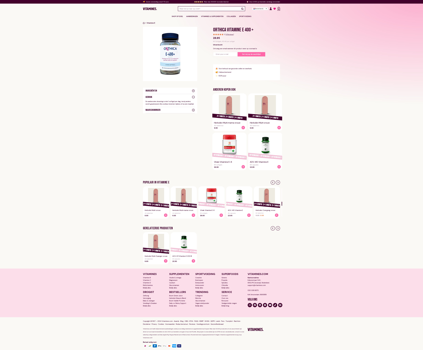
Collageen (230, 16)
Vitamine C (147, 280)
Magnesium (173, 280)
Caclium (172, 283)
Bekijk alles (147, 288)
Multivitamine (148, 285)
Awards (176, 321)
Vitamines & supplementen (212, 16)
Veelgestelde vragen (229, 303)
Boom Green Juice (176, 296)
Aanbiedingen (192, 16)
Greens (224, 278)
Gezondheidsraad (217, 324)
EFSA (191, 321)
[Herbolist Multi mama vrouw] (243, 127)
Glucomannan (174, 285)
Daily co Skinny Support (177, 303)
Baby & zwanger (149, 301)
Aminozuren (199, 285)
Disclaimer (146, 324)
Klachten (237, 321)
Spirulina (224, 283)
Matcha (198, 298)
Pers (222, 321)
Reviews (192, 324)
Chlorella (225, 285)
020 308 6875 (253, 290)
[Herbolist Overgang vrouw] (276, 215)
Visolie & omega (175, 278)
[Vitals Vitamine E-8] (243, 166)
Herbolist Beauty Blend (177, 298)
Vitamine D (147, 283)
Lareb (218, 321)
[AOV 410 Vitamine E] (279, 166)
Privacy (154, 324)
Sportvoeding (244, 16)
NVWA (207, 321)
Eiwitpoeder (199, 283)
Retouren (225, 301)
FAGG (196, 321)
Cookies (161, 324)
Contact (225, 296)
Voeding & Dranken (150, 303)
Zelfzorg (146, 296)
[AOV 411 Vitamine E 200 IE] (193, 261)
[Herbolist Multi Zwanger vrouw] (165, 261)
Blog (181, 321)
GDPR (213, 321)
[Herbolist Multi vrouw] (279, 127)
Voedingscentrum (202, 324)
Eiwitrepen (199, 280)
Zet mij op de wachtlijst (251, 54)
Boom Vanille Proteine (177, 301)
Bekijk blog (225, 306)
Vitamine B (147, 278)
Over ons (225, 298)
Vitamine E (151, 23)
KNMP (201, 321)
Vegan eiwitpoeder (202, 303)
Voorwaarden (170, 324)
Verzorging (147, 298)
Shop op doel (178, 16)
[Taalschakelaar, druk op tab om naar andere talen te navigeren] (260, 8)
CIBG (186, 321)
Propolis (224, 280)
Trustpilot (229, 321)
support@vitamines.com (257, 285)
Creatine (198, 278)
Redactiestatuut (182, 324)
